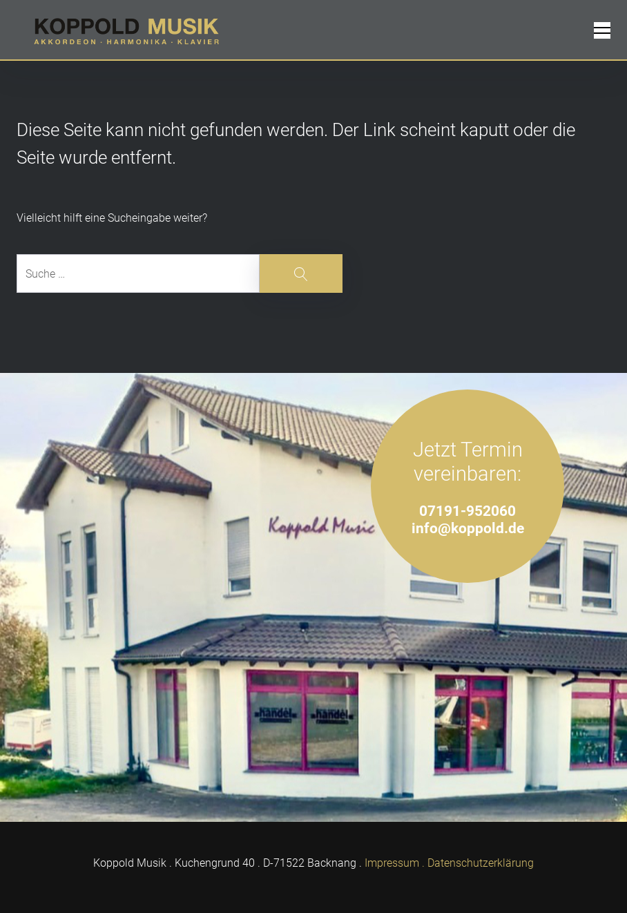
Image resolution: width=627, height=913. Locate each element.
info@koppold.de (468, 528)
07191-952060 (467, 510)
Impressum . (395, 862)
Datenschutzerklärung (480, 862)
